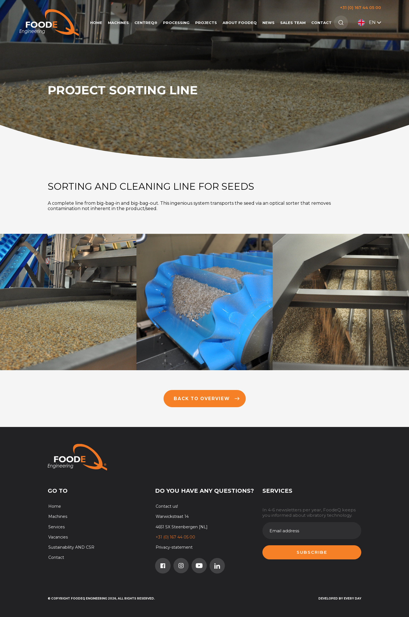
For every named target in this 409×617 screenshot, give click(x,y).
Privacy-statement (174, 547)
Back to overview (207, 398)
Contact (321, 22)
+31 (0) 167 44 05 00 (360, 7)
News (268, 22)
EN (370, 22)
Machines (118, 22)
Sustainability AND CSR (71, 547)
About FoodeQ (240, 22)
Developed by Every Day (339, 598)
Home (96, 22)
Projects (206, 22)
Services (56, 526)
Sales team (293, 22)
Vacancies (58, 537)
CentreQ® (145, 22)
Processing (176, 22)
